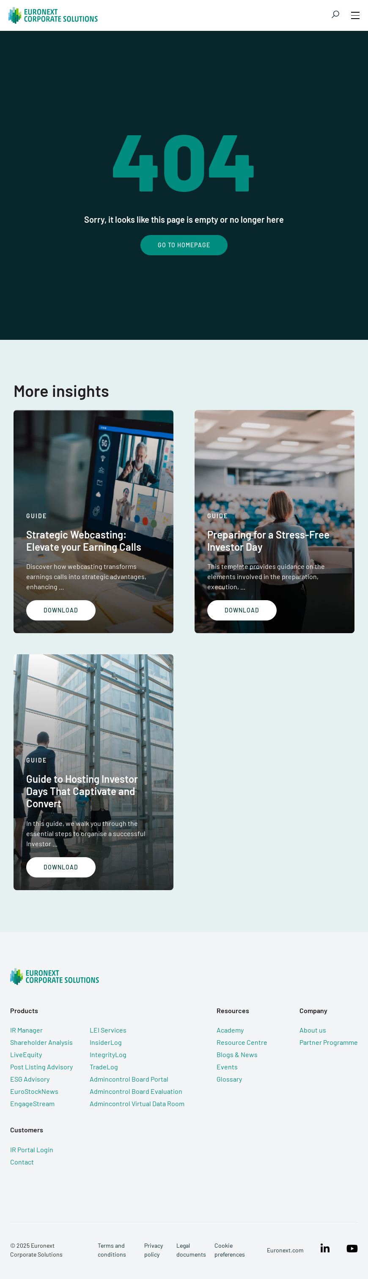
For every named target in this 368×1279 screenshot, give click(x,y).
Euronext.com (285, 1250)
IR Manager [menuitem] (26, 1030)
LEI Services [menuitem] (108, 1030)
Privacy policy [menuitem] (153, 1250)
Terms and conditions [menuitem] (112, 1250)
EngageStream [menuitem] (32, 1103)
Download (61, 610)
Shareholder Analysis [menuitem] (41, 1042)
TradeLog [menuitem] (104, 1067)
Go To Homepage (184, 245)
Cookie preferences (229, 1250)
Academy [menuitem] (230, 1030)
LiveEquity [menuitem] (26, 1054)
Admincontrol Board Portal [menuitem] (129, 1079)
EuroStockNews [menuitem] (34, 1091)
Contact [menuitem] (22, 1162)
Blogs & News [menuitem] (237, 1054)
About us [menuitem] (312, 1030)
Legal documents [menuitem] (191, 1250)
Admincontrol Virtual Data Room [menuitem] (137, 1103)
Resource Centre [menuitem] (242, 1042)
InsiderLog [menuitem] (106, 1042)
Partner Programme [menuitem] (328, 1042)
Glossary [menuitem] (229, 1079)
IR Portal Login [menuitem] (31, 1149)
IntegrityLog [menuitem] (108, 1054)
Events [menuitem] (227, 1067)
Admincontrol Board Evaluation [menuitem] (136, 1091)
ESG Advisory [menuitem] (29, 1079)
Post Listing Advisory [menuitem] (41, 1067)
